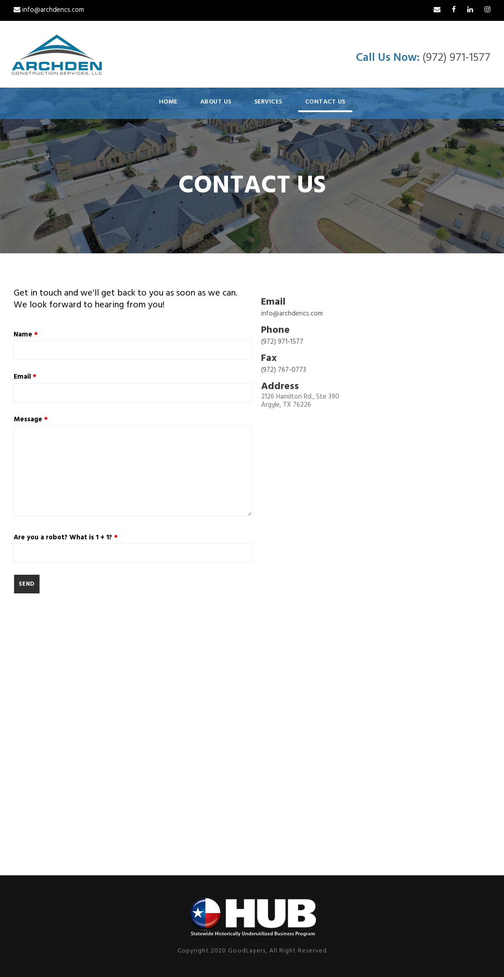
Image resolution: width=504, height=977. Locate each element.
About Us (216, 102)
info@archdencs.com (49, 10)
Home (168, 102)
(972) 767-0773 (283, 370)
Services (268, 102)
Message (31, 419)
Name (26, 334)
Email (25, 376)
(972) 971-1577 (456, 58)
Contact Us (325, 102)
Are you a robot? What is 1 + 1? (66, 537)
